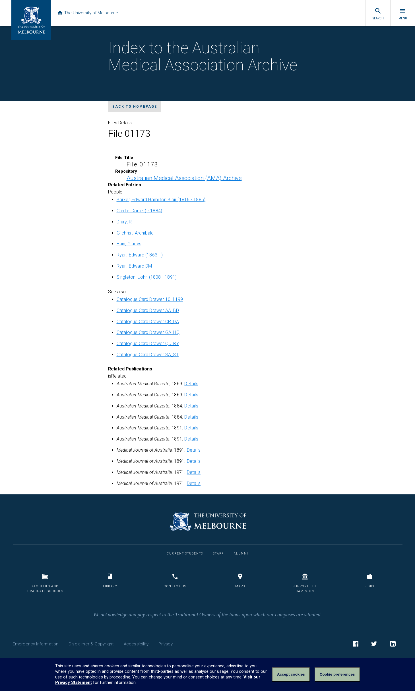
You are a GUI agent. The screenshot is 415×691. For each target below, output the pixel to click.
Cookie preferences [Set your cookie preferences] (337, 674)
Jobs (370, 580)
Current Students (185, 553)
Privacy (165, 644)
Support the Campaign (305, 583)
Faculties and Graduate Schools (45, 583)
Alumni (241, 553)
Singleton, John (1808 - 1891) (147, 277)
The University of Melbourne (88, 12)
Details (191, 383)
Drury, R (124, 222)
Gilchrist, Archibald (135, 233)
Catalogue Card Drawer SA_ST (148, 354)
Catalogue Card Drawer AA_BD (148, 310)
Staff (218, 553)
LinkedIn (393, 644)
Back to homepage (134, 107)
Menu (403, 13)
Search (378, 13)
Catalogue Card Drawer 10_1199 (150, 299)
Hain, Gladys (129, 243)
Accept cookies (291, 674)
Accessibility (136, 644)
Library (110, 580)
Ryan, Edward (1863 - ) (140, 255)
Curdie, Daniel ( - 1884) (139, 210)
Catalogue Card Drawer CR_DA (148, 321)
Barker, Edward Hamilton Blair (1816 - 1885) (161, 199)
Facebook (355, 644)
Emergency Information (36, 644)
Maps (240, 580)
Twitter (374, 644)
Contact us (175, 580)
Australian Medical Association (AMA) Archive (184, 178)
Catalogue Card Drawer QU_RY (148, 343)
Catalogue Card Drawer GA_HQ (148, 332)
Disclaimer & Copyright (91, 644)
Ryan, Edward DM (134, 266)
